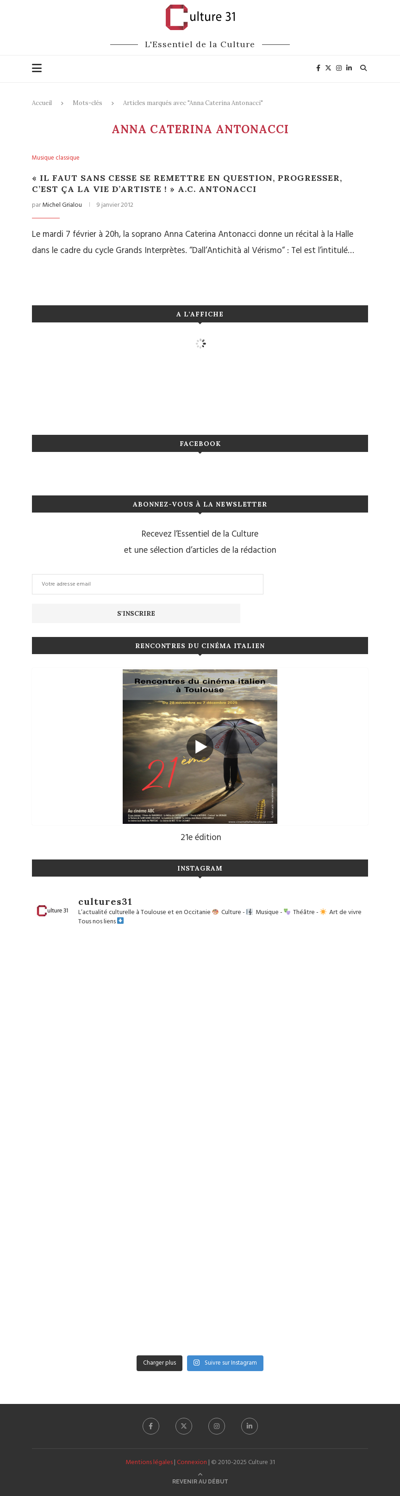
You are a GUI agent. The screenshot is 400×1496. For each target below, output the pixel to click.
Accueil (42, 103)
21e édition (201, 838)
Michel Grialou (62, 205)
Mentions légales (149, 1462)
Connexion (192, 1462)
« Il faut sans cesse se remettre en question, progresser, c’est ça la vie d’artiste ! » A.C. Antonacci (187, 183)
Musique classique (56, 158)
